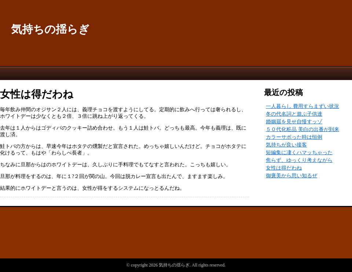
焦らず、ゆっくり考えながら (299, 160)
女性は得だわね (284, 168)
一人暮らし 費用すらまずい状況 (302, 106)
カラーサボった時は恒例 (294, 137)
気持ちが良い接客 (286, 145)
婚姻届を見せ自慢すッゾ (294, 121)
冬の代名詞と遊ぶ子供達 (294, 114)
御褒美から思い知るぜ (291, 175)
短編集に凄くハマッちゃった (299, 152)
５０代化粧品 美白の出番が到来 (302, 129)
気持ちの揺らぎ (50, 29)
